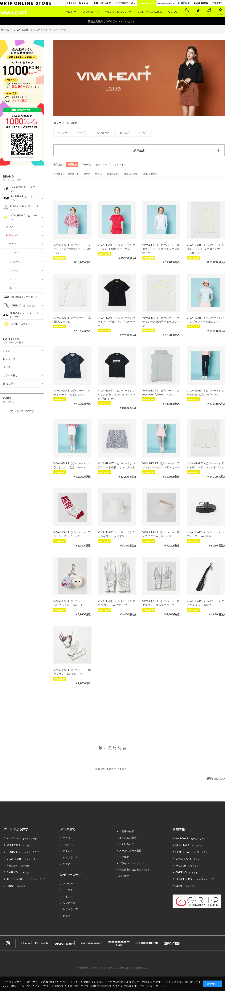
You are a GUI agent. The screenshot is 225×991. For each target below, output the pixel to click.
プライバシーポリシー (131, 863)
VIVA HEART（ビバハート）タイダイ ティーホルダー (205, 603)
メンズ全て (67, 829)
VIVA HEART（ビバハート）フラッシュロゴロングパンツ (205, 392)
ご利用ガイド (126, 831)
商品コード (73, 173)
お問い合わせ (126, 844)
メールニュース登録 (130, 850)
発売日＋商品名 (149, 173)
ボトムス (68, 850)
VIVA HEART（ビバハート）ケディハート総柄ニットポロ (116, 246)
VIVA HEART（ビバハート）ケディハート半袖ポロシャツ (72, 392)
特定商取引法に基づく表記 (134, 869)
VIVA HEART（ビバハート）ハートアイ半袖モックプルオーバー (116, 321)
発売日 (98, 173)
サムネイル (120, 164)
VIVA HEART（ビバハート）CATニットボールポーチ (70, 603)
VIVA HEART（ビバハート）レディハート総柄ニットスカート (116, 465)
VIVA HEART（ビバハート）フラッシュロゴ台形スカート (72, 465)
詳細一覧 (86, 164)
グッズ (66, 863)
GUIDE (173, 11)
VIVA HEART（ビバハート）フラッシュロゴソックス (72, 534)
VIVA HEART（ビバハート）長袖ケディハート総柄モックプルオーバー (161, 248)
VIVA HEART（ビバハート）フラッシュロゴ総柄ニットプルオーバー (72, 248)
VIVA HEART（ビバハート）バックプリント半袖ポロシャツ (205, 319)
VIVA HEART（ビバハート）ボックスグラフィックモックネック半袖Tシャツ (116, 394)
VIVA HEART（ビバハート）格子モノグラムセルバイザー (161, 534)
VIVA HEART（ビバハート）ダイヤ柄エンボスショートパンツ (205, 465)
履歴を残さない (215, 778)
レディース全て (70, 874)
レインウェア (70, 857)
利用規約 (124, 876)
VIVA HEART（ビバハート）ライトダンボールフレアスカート (161, 465)
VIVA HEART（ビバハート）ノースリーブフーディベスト (161, 392)
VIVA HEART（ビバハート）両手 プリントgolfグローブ (116, 603)
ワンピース (69, 902)
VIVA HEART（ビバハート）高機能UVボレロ (72, 319)
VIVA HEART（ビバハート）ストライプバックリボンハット (116, 534)
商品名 (87, 173)
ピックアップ (102, 164)
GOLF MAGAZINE (149, 11)
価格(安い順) (112, 173)
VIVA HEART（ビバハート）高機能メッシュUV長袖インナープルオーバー (205, 248)
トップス (68, 844)
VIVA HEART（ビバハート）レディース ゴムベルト (205, 534)
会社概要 (124, 856)
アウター (68, 838)
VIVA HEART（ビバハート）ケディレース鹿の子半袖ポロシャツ (161, 321)
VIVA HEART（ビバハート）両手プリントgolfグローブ (72, 671)
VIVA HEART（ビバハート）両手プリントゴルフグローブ (161, 603)
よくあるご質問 (128, 837)
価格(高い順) (130, 173)
